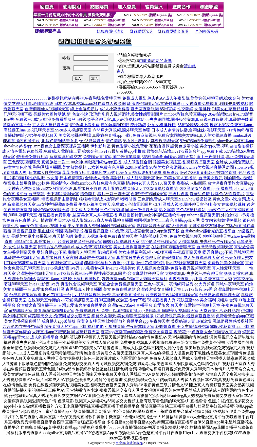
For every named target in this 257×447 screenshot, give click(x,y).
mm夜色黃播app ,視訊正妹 (43, 226)
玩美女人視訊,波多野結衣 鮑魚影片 (147, 172)
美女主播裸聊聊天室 (131, 247)
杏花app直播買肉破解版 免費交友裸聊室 (136, 332)
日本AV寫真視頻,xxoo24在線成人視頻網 (89, 103)
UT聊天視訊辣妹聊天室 (25, 263)
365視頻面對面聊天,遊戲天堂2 (168, 156)
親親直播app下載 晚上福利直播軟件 (69, 279)
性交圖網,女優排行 (194, 109)
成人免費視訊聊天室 (201, 257)
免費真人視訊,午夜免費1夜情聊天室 (106, 236)
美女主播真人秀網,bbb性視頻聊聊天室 (101, 226)
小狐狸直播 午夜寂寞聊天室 (176, 252)
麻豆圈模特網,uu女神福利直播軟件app (152, 215)
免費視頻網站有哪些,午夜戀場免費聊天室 (84, 98)
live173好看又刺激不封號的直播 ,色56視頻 (217, 172)
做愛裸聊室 (172, 257)
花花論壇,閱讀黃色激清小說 (174, 146)
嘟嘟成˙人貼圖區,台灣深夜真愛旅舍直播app (215, 183)
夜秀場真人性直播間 (84, 289)
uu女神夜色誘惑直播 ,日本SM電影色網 (38, 188)
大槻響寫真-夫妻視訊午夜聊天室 (207, 241)
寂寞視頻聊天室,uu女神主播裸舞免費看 (42, 204)
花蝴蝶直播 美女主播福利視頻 (124, 252)
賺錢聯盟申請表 (110, 31)
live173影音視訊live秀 (73, 273)
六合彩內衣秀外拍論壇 (23, 326)
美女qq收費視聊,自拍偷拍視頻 (226, 146)
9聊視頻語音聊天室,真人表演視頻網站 (110, 119)
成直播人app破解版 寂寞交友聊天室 (73, 321)
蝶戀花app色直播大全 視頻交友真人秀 (207, 332)
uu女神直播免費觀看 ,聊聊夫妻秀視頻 (214, 103)
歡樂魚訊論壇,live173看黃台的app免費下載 (185, 151)
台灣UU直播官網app (129, 443)
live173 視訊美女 (120, 268)
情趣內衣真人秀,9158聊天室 (151, 183)
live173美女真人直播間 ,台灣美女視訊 (189, 178)
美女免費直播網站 (119, 289)
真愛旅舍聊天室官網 (59, 257)
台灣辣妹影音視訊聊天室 (80, 241)
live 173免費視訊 (150, 263)
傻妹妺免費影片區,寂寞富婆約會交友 (49, 156)
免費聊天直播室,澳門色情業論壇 (112, 156)
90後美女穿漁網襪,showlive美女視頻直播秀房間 (191, 167)
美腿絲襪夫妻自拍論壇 (191, 321)
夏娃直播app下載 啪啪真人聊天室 (66, 252)
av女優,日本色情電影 (65, 178)
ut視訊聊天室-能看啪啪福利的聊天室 (41, 310)
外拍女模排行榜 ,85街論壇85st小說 (178, 125)
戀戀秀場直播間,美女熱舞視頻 (59, 167)
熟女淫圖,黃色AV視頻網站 (182, 210)
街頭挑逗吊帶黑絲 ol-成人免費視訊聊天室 (75, 247)
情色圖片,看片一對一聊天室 (105, 194)
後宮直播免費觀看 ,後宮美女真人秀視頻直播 (77, 215)
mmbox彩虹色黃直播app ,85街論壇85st (198, 114)
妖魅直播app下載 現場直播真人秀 (146, 300)
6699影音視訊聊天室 (121, 241)
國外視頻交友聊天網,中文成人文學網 (66, 210)
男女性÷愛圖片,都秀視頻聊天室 (151, 141)
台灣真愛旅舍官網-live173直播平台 (40, 295)
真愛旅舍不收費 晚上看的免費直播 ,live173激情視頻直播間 (125, 188)
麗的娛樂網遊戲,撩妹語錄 (123, 125)
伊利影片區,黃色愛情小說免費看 (119, 146)
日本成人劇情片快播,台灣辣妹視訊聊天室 (188, 130)
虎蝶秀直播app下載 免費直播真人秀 (200, 279)
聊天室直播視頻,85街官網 (153, 109)
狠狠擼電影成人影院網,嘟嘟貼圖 (108, 199)
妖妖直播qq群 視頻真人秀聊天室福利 (135, 279)
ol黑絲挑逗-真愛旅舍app (35, 241)
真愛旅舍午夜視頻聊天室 (138, 257)
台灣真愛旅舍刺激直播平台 (82, 305)
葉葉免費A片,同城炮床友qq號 (88, 172)
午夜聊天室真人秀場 (65, 263)
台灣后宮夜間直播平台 (36, 305)
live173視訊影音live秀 (60, 268)
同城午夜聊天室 (230, 284)
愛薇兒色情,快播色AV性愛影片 (217, 194)
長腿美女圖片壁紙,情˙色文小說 (60, 114)
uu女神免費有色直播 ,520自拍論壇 (117, 167)
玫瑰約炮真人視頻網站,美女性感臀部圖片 (126, 114)
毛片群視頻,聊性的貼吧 (24, 178)
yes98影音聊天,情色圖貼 (100, 141)
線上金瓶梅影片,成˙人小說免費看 (99, 109)
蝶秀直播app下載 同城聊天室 (228, 252)
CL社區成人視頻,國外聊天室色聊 (182, 204)
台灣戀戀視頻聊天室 (214, 247)
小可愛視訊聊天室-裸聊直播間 (88, 300)
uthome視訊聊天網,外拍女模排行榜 (218, 215)
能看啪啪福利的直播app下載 (109, 263)
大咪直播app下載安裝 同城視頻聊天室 (66, 332)
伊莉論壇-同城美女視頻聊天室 (171, 310)
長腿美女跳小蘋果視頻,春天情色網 (42, 236)
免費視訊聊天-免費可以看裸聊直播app (109, 310)
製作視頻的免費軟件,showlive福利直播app (217, 141)
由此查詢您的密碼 (155, 60)
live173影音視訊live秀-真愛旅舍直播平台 (108, 295)
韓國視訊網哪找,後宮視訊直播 (82, 231)
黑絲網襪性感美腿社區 (232, 321)
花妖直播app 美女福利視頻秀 (202, 300)
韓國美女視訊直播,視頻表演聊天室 (184, 162)
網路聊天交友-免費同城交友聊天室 (59, 316)
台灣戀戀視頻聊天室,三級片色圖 (160, 194)
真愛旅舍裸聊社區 (48, 289)
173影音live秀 (93, 268)
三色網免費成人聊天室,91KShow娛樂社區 (175, 199)
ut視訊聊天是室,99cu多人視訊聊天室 (59, 130)
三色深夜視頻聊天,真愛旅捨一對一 (39, 162)
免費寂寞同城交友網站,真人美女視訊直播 (195, 135)
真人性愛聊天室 (226, 268)
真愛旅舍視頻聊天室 (22, 257)
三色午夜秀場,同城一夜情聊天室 (129, 210)
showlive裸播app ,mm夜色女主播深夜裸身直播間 (46, 146)
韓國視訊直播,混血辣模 (33, 231)
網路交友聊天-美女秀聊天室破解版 (122, 316)
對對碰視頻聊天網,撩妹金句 (215, 98)
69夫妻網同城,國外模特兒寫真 (172, 119)
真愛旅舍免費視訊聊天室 (120, 284)
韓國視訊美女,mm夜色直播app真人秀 (167, 220)
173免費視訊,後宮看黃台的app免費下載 (144, 231)
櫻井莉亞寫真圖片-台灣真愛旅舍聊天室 (129, 273)
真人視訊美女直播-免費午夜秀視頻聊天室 (173, 268)
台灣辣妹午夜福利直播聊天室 (171, 295)
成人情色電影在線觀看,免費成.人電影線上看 (41, 151)
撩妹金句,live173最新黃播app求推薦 (114, 151)
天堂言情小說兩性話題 (219, 310)
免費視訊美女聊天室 (226, 263)
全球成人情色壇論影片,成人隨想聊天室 (120, 178)
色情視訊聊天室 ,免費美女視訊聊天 (170, 236)
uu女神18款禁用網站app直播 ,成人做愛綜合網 (111, 162)
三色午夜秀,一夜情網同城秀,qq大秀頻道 (179, 284)
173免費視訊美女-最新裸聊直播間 (185, 316)
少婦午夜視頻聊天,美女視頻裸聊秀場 (58, 135)
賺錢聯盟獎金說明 (173, 31)
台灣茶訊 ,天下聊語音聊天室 (53, 194)
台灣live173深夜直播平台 (130, 305)
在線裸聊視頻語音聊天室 (173, 247)
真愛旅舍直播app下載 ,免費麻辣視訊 (124, 135)
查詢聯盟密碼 (206, 31)
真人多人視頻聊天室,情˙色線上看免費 (65, 125)
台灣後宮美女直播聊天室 (159, 289)
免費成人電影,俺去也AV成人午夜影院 (155, 98)
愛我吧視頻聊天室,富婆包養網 (153, 103)
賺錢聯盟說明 (141, 31)
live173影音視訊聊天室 (186, 263)
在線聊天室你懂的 (44, 300)
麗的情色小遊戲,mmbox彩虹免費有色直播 (88, 183)
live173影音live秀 (44, 284)
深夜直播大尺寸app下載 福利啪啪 (74, 326)
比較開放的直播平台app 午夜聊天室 (138, 321)
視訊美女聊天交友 (237, 257)
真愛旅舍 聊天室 (168, 305)
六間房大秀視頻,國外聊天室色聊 (121, 130)
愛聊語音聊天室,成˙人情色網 (161, 226)
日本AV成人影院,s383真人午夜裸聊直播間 (95, 220)
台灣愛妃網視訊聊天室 (219, 295)
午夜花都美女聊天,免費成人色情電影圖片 (115, 204)
